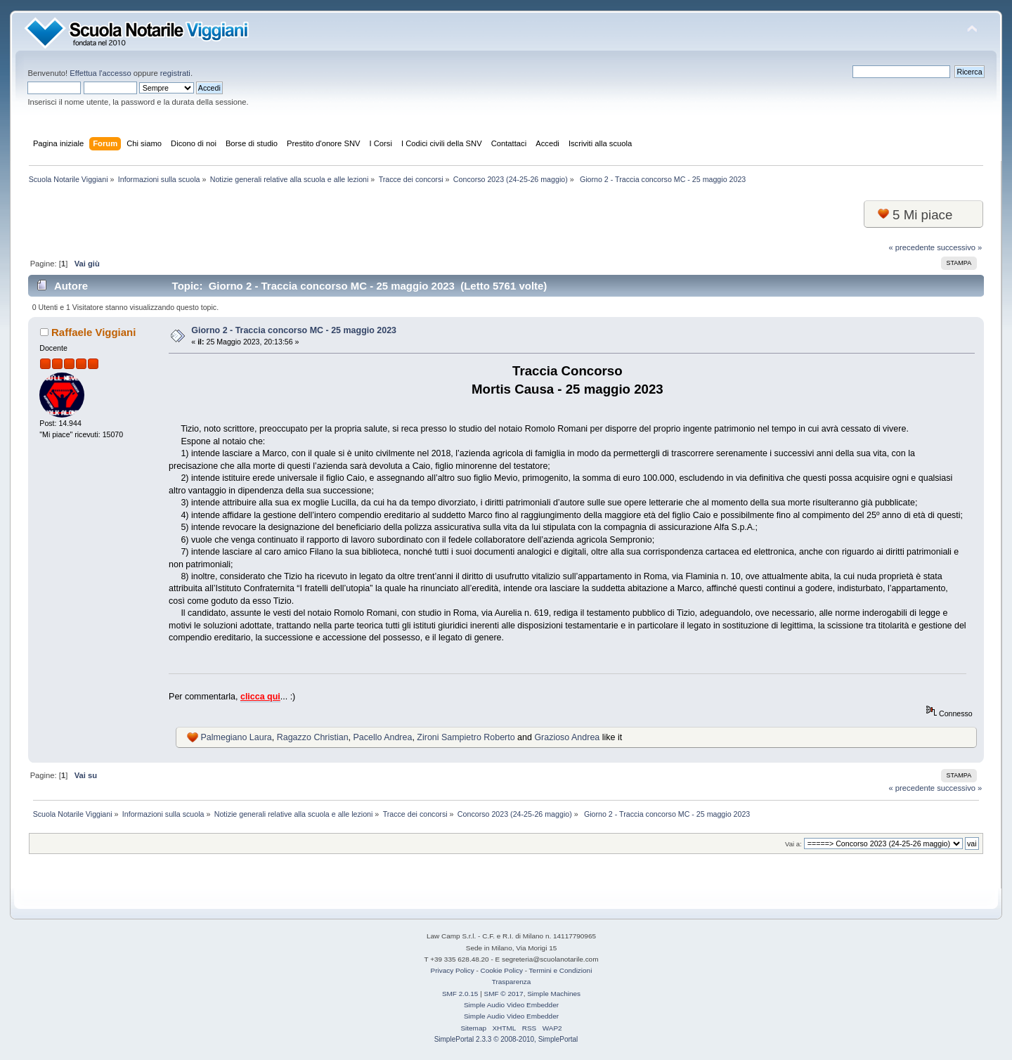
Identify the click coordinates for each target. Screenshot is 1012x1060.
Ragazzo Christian (313, 737)
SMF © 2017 (504, 993)
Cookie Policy (502, 970)
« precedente (912, 247)
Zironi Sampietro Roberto (465, 737)
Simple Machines (553, 993)
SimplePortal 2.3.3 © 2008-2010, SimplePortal (506, 1039)
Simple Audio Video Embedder (511, 1005)
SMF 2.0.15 (460, 993)
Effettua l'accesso (100, 73)
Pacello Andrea (383, 737)
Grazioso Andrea (566, 737)
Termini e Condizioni (560, 970)
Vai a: (793, 844)
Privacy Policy (452, 970)
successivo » (959, 247)
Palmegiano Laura (236, 737)
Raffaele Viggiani (93, 332)
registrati (175, 73)
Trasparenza (511, 981)
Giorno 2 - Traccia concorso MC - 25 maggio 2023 (293, 330)
